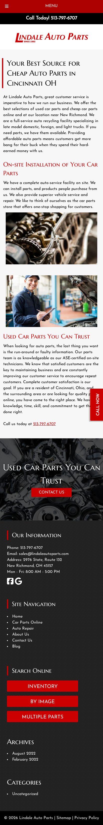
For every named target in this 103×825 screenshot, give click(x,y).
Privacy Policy (86, 818)
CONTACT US (51, 493)
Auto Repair (23, 629)
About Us (20, 635)
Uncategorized (25, 794)
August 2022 (24, 754)
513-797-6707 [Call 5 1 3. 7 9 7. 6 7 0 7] (44, 424)
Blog (16, 647)
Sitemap (63, 818)
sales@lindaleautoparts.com (44, 554)
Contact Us (22, 641)
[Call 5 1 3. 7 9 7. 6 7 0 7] (64, 18)
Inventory (43, 686)
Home (17, 617)
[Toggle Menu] (6, 6)
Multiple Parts (42, 717)
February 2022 (25, 760)
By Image (42, 701)
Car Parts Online (27, 623)
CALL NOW (98, 404)
